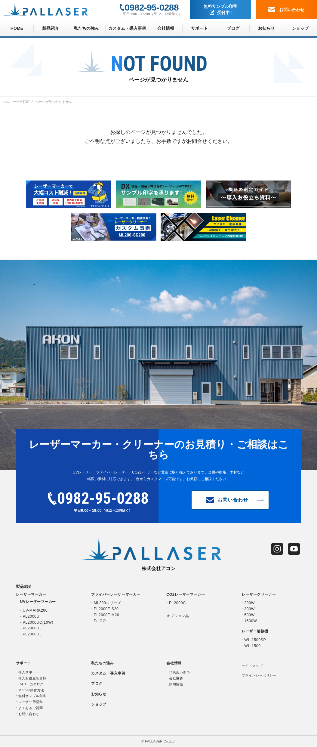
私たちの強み (86, 28)
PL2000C (177, 603)
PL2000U (31, 616)
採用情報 (176, 684)
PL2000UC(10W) (38, 622)
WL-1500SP (255, 640)
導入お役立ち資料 (32, 678)
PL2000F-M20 (106, 615)
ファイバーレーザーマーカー (115, 594)
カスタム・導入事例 (127, 28)
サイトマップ (252, 666)
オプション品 (177, 616)
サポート (199, 28)
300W (249, 609)
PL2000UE (32, 628)
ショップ (300, 28)
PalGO (100, 621)
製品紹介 (50, 28)
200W (249, 603)
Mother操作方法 (31, 690)
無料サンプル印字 (220, 10)
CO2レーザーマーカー (185, 594)
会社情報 (165, 28)
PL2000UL (32, 634)
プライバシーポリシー (259, 675)
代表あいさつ (179, 672)
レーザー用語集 (30, 702)
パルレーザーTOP (16, 101)
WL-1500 (252, 646)
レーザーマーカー (31, 594)
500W (249, 615)
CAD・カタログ (31, 684)
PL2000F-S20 (106, 609)
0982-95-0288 (152, 7)
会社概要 (176, 678)
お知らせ (266, 28)
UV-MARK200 (35, 610)
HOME (17, 28)
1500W (250, 621)
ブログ (233, 28)
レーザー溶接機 (255, 631)
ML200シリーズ (107, 603)
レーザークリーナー (259, 594)
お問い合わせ (286, 9)
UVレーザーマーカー (38, 602)
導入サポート (28, 672)
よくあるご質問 (30, 708)
